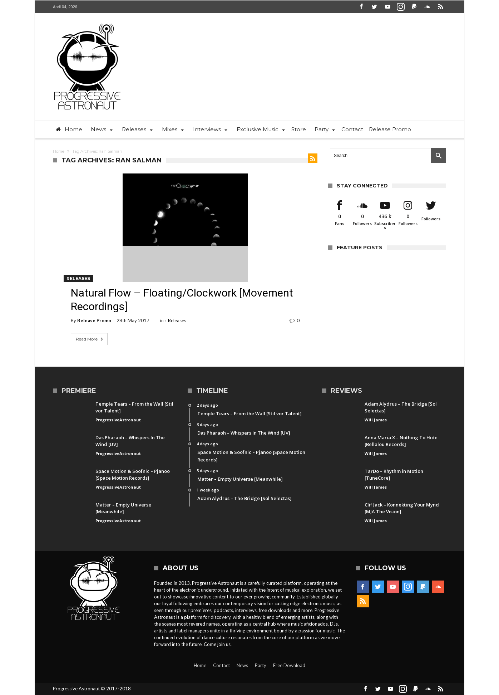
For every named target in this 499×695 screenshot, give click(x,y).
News (242, 665)
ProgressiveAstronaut (118, 419)
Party (260, 665)
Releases (78, 278)
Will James (376, 419)
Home (58, 151)
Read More (90, 339)
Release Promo (94, 320)
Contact (221, 665)
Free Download (289, 665)
